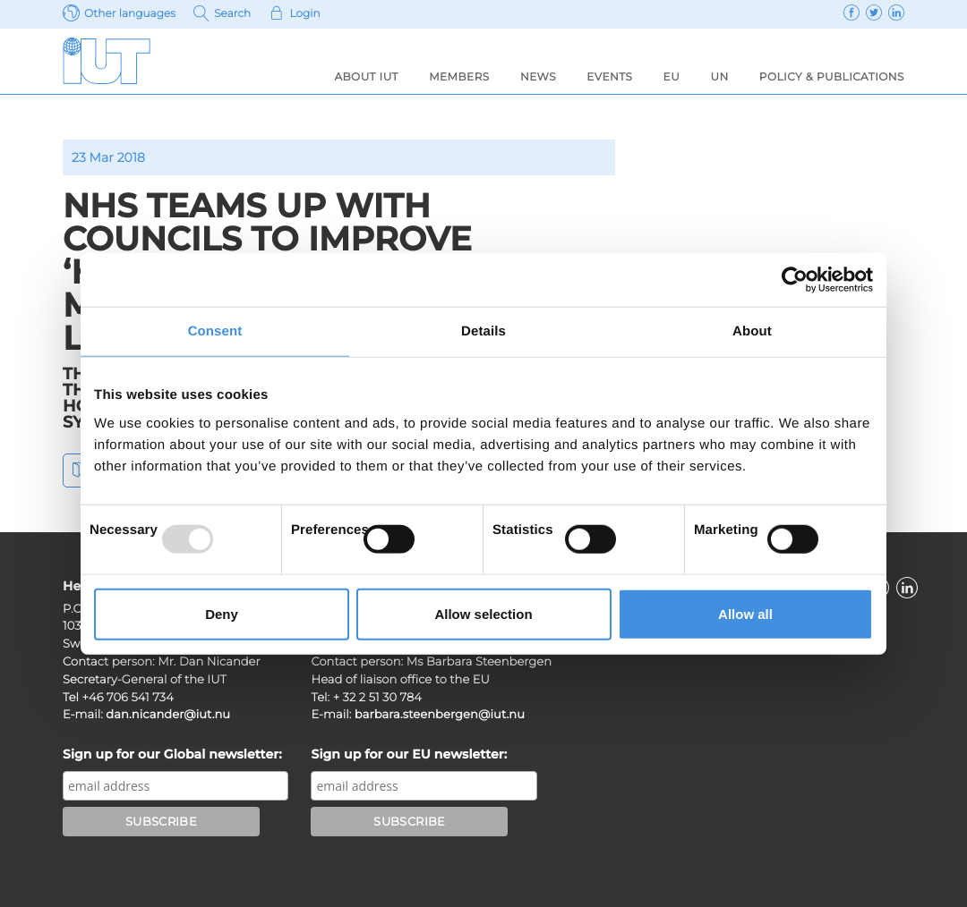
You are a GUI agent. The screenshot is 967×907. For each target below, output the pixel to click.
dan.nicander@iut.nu (168, 715)
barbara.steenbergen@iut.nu (440, 715)
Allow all (745, 613)
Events (609, 77)
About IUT (366, 77)
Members (459, 77)
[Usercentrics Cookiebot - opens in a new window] (794, 280)
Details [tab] (483, 331)
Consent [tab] (215, 331)
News (538, 77)
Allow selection (483, 613)
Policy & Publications (831, 77)
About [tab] (752, 331)
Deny (221, 613)
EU (671, 77)
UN (719, 77)
